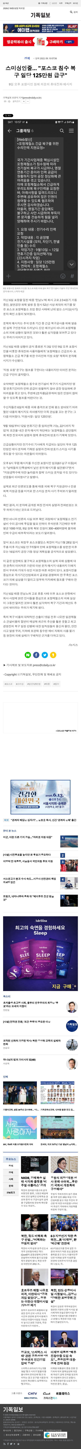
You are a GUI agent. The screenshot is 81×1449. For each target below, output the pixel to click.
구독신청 (68, 3)
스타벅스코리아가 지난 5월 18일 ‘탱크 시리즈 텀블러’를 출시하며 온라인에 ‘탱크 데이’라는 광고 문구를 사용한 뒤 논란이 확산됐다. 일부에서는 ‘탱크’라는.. (34, 1376)
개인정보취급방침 (54, 1430)
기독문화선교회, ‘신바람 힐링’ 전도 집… (57, 1109)
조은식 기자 (17, 97)
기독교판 (44, 3)
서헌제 (6, 1063)
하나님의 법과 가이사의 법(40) (19, 1059)
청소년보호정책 (12, 1434)
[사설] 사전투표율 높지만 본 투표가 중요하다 (27, 854)
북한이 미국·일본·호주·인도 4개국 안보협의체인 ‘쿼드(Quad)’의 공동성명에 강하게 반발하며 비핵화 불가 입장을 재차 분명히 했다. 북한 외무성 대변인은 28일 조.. (34, 1256)
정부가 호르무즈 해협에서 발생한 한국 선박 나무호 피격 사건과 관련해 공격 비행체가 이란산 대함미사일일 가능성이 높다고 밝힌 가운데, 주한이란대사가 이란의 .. (34, 1318)
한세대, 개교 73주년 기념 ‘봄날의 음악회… (58, 1144)
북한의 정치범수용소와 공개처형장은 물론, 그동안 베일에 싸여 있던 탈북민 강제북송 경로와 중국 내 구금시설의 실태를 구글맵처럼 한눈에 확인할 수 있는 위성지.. (34, 1198)
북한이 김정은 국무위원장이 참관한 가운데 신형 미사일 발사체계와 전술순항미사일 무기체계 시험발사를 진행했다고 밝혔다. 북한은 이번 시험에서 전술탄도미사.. (64, 1314)
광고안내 (18, 1430)
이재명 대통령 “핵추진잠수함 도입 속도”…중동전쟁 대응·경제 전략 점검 (63, 1357)
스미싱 (20, 683)
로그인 (75, 3)
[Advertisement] (40, 756)
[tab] (11, 1166)
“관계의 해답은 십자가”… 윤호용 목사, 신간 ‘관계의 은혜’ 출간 (43, 821)
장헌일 (6, 1010)
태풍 (48, 683)
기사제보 (39, 1430)
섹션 (6, 3)
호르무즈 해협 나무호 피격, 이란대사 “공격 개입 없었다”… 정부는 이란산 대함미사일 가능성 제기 (34, 1297)
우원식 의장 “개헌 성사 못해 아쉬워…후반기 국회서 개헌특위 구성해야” (64, 1183)
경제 (27, 58)
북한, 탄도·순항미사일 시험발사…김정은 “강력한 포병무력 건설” (64, 1296)
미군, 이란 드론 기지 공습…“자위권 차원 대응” (27, 837)
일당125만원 (34, 683)
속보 (6, 820)
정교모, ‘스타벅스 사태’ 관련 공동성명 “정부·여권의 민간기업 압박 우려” (34, 1357)
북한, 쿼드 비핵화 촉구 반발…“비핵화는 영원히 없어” (34, 1239)
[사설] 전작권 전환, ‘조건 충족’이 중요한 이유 (26, 1021)
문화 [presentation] (11, 1185)
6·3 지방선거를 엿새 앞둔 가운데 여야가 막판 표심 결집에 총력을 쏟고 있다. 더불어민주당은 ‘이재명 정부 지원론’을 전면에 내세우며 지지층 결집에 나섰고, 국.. (64, 1256)
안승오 (6, 1047)
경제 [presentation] (11, 1172)
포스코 (9, 683)
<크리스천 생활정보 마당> (66, 731)
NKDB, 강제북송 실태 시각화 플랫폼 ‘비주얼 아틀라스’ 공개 (34, 1181)
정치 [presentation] (11, 1165)
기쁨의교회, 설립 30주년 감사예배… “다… (21, 1109)
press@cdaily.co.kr (32, 97)
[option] (22, 1097)
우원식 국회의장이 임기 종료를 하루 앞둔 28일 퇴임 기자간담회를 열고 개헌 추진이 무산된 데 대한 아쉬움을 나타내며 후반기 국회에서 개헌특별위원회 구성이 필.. (64, 1202)
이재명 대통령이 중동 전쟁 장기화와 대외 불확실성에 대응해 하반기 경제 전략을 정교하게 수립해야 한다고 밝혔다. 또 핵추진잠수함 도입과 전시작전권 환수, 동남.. (64, 1376)
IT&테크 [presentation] (11, 1192)
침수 (57, 683)
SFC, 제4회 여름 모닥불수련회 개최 (18, 1144)
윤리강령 (37, 1434)
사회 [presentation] (11, 1179)
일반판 (54, 3)
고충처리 (26, 1434)
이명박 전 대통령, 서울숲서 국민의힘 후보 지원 (28, 861)
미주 (60, 3)
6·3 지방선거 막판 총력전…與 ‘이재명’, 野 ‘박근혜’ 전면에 (64, 1239)
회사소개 (7, 1430)
